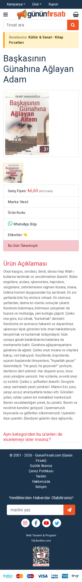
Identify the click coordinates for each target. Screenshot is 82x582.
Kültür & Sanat (40, 37)
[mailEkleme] (35, 510)
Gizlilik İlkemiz (41, 466)
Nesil (24, 202)
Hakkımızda (41, 481)
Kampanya (15, 4)
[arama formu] (35, 25)
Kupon (53, 4)
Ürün (35, 4)
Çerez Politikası (41, 471)
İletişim (41, 487)
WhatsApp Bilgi (25, 224)
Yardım (41, 476)
